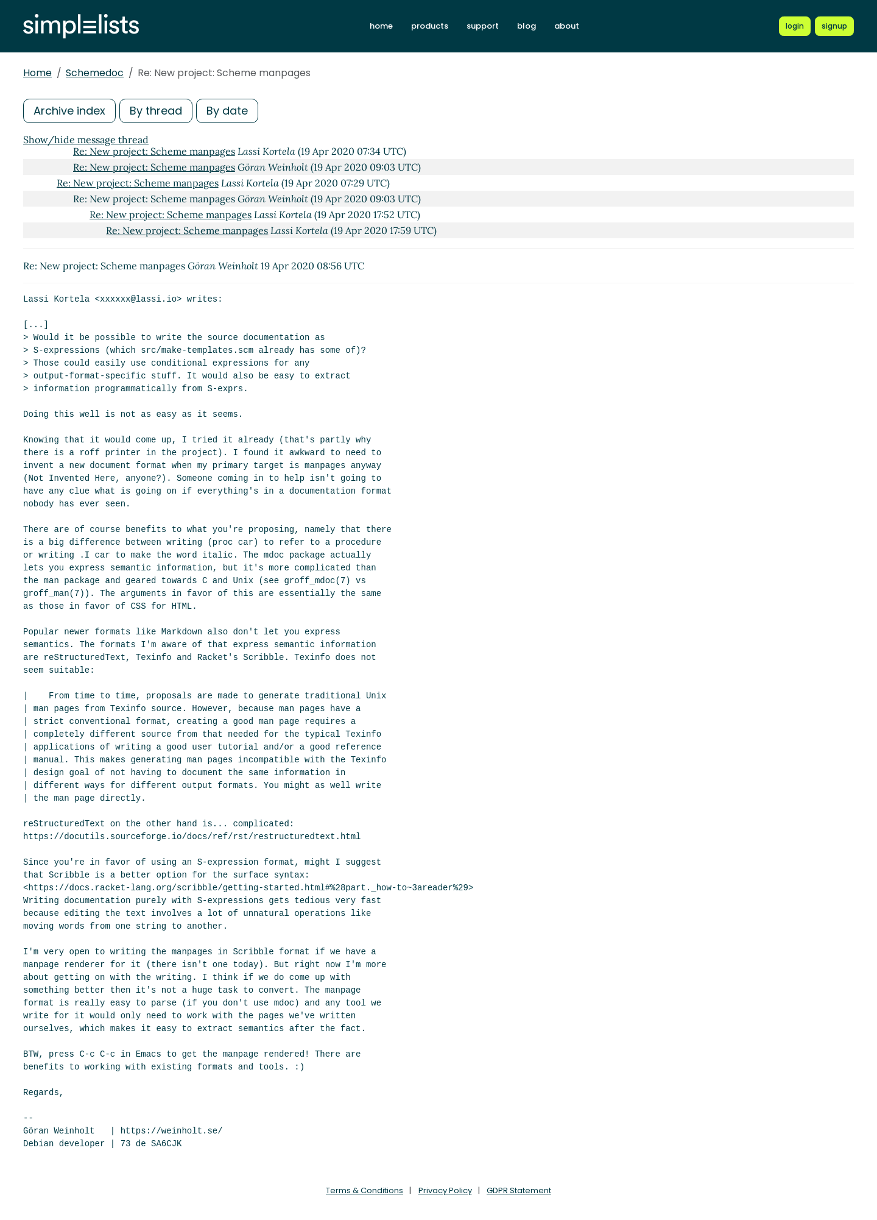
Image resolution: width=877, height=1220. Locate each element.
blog (526, 26)
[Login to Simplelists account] (795, 26)
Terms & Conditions (364, 1190)
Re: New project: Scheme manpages (154, 151)
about (566, 26)
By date (227, 110)
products (429, 26)
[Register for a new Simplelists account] (834, 26)
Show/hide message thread (86, 139)
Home (37, 73)
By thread (156, 110)
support (483, 26)
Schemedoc (95, 73)
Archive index (69, 110)
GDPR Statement (519, 1190)
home (381, 26)
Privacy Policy (445, 1190)
